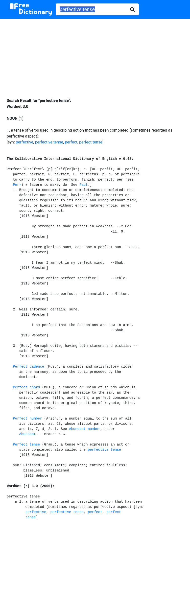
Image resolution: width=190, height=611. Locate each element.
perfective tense (49, 142)
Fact (83, 185)
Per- (17, 185)
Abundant (27, 434)
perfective (24, 142)
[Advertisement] (95, 54)
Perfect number (27, 419)
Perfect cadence (28, 367)
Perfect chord (26, 387)
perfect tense (90, 142)
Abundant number (84, 429)
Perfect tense (26, 444)
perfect (71, 142)
